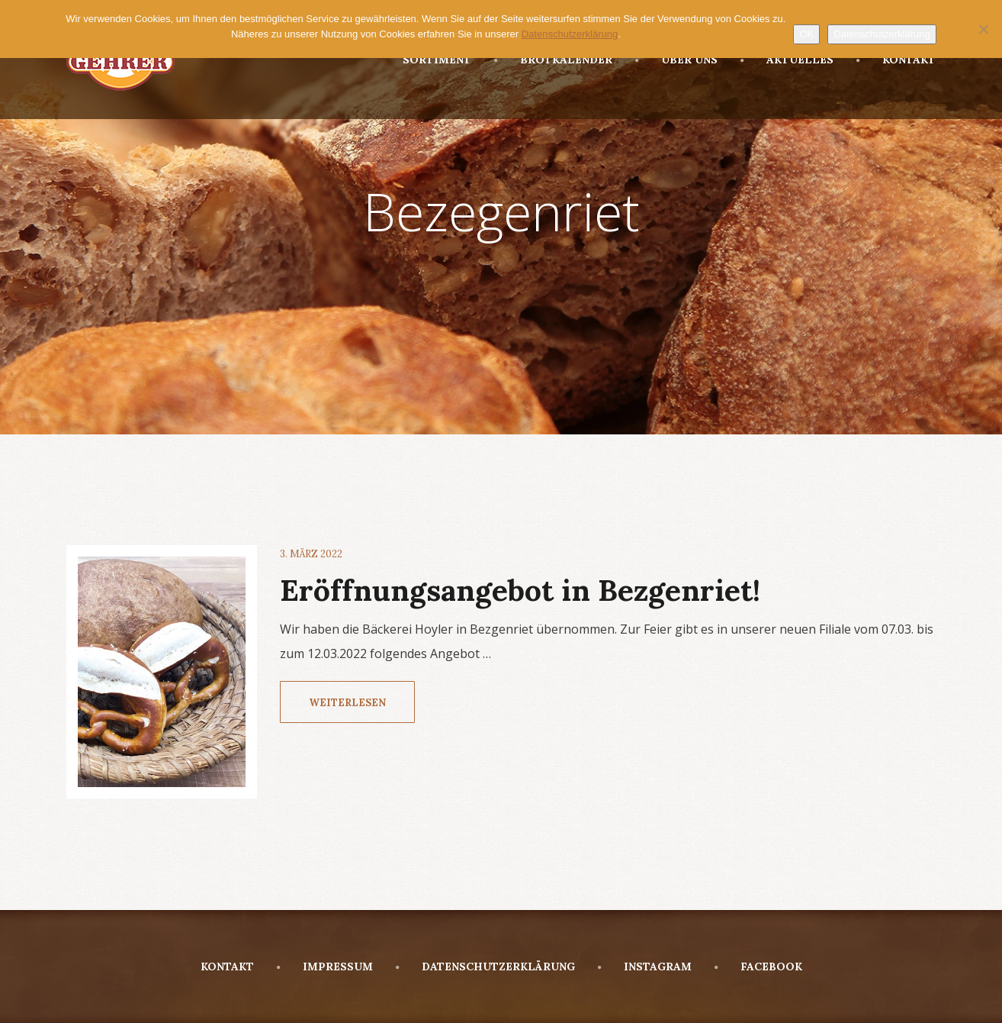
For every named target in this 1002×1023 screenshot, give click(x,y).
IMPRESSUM (325, 966)
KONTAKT (896, 59)
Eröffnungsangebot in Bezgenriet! (520, 590)
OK (806, 34)
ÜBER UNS (676, 59)
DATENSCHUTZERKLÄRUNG (485, 966)
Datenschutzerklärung (881, 34)
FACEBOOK (758, 966)
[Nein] (983, 29)
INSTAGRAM (645, 966)
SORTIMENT (437, 59)
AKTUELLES (786, 59)
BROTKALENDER (553, 59)
